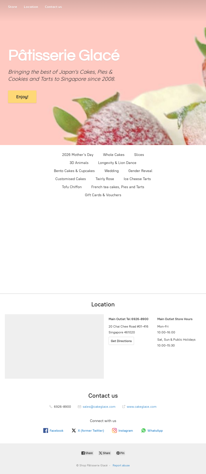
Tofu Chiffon (72, 187)
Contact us (53, 7)
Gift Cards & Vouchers (103, 195)
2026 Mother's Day (77, 154)
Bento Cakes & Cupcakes (74, 171)
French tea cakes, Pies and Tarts (117, 187)
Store (12, 7)
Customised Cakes (70, 179)
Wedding (111, 171)
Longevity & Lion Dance (117, 163)
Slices (139, 154)
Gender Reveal (140, 171)
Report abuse (121, 465)
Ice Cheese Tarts (137, 179)
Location (31, 7)
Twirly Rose (105, 179)
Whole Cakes (114, 154)
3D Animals (79, 163)
